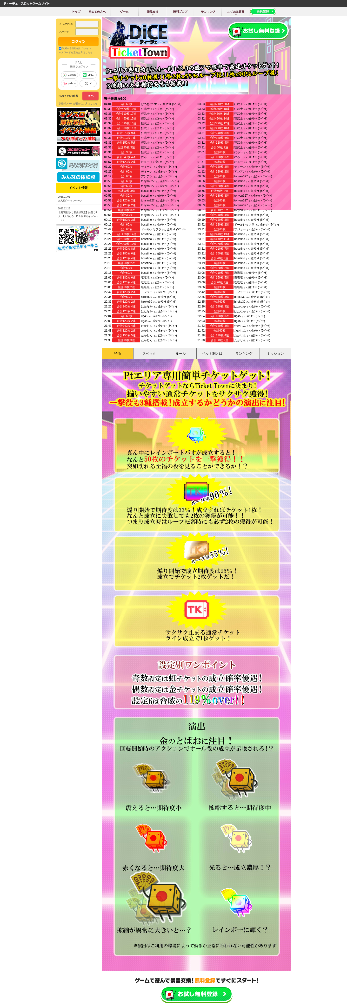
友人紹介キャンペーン (70, 200)
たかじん (147, 325)
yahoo (69, 83)
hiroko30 (146, 297)
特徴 (117, 353)
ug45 (144, 316)
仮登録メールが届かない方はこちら (78, 103)
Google (69, 75)
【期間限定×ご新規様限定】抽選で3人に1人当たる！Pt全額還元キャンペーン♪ (78, 216)
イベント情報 (78, 188)
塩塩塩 (238, 272)
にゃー (238, 152)
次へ (78, 96)
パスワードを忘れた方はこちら (76, 52)
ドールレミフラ (244, 224)
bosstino (239, 181)
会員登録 (258, 31)
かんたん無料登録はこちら (196, 994)
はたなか (147, 306)
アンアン (240, 171)
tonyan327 (241, 176)
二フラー (147, 292)
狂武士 (238, 104)
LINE (88, 75)
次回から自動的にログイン (76, 48)
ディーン (147, 166)
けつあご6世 (149, 104)
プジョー (240, 229)
